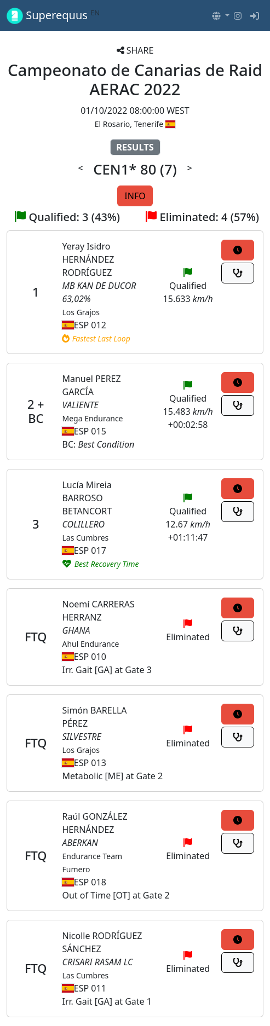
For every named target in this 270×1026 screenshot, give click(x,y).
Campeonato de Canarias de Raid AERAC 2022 (135, 79)
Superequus (53, 16)
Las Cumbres (85, 537)
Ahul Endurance (90, 644)
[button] (220, 16)
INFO (134, 196)
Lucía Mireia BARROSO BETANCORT (87, 498)
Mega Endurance (92, 418)
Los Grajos (81, 312)
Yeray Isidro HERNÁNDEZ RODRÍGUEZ (88, 259)
